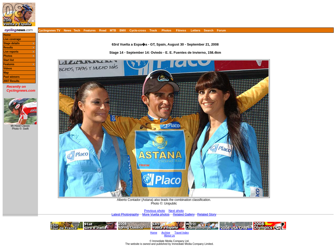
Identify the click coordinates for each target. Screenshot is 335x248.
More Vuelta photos (156, 214)
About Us (169, 235)
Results (8, 47)
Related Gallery (184, 214)
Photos (166, 30)
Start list (8, 60)
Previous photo (154, 211)
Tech (77, 30)
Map (6, 72)
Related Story (206, 214)
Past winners (11, 76)
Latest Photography (125, 214)
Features (90, 30)
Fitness (181, 30)
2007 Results (11, 81)
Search (209, 30)
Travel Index (182, 232)
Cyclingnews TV (49, 30)
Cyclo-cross (138, 30)
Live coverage (12, 39)
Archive (165, 232)
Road (103, 30)
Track (153, 30)
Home (7, 35)
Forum (221, 30)
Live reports (10, 51)
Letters (195, 30)
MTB (113, 30)
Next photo (176, 211)
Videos (7, 68)
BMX (123, 30)
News (67, 30)
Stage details (11, 43)
